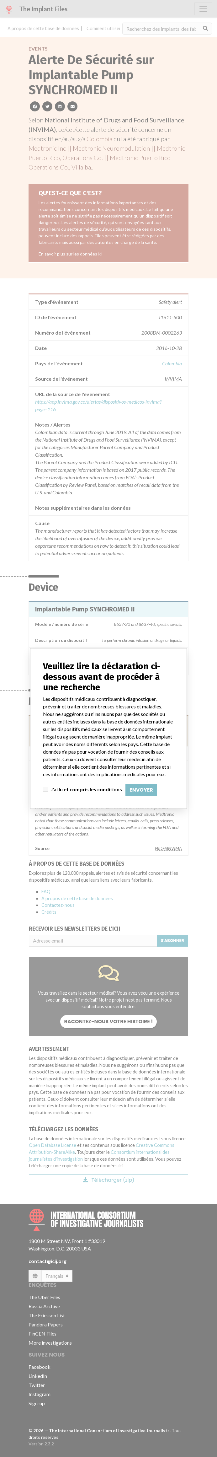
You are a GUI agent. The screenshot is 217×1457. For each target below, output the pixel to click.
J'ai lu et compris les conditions (86, 789)
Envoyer (141, 789)
